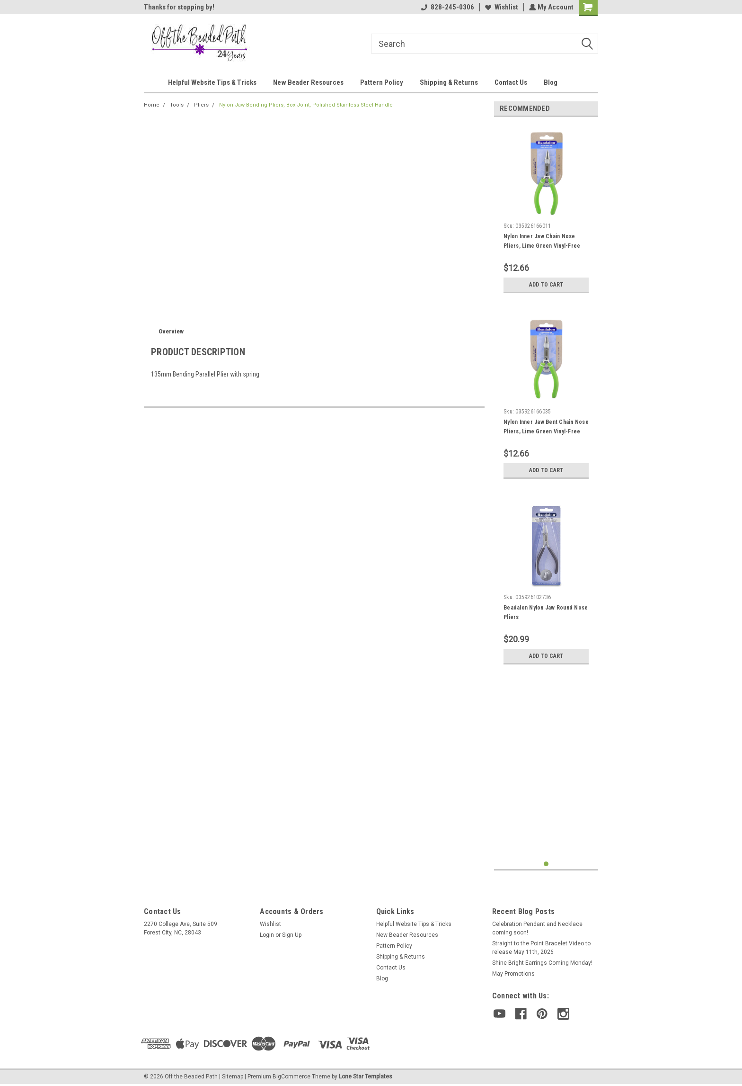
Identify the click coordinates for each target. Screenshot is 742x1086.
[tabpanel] (546, 211)
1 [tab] (546, 864)
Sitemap (232, 1076)
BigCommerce (291, 1076)
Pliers (201, 105)
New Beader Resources (308, 82)
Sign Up (291, 935)
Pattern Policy (381, 82)
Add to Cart (546, 284)
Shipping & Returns (449, 82)
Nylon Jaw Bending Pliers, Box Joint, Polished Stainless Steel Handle (306, 105)
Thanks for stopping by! (179, 7)
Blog (550, 82)
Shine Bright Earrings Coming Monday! (542, 963)
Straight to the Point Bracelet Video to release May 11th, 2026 (541, 947)
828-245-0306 (446, 7)
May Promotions (513, 973)
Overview (171, 331)
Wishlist (500, 7)
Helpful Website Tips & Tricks (212, 82)
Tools (177, 105)
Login (267, 935)
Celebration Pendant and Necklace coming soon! (537, 928)
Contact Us (511, 82)
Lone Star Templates (365, 1076)
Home (151, 105)
